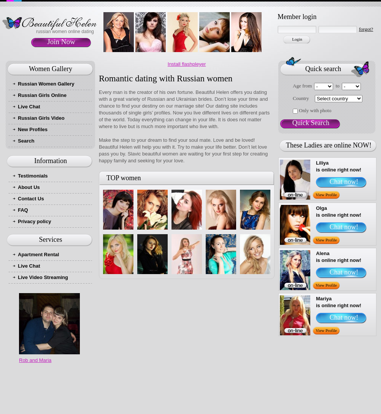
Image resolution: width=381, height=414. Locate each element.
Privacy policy (34, 221)
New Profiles (33, 129)
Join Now (61, 42)
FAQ (23, 210)
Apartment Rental (38, 254)
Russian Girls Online (42, 95)
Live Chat (29, 106)
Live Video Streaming (43, 277)
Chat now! (344, 182)
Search (26, 141)
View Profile (326, 194)
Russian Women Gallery (46, 84)
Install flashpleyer (187, 64)
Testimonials (33, 176)
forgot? (366, 29)
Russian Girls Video (41, 118)
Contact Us (31, 198)
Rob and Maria (35, 360)
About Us (29, 187)
